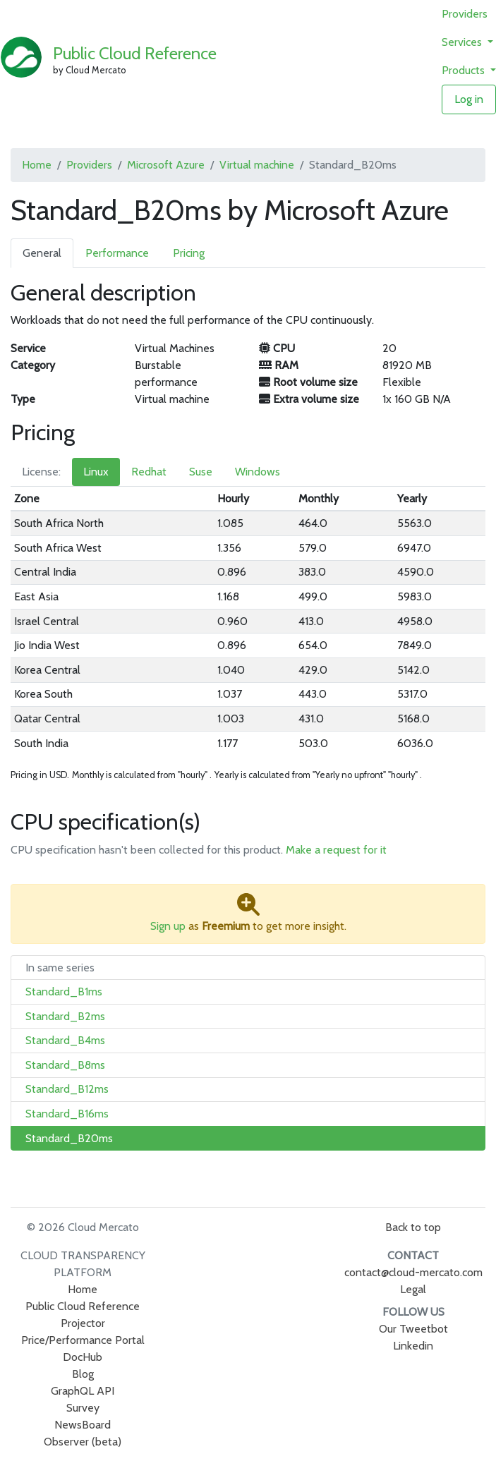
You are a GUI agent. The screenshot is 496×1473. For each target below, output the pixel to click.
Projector (83, 1323)
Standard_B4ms (65, 1040)
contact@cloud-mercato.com (413, 1272)
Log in (468, 99)
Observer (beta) (82, 1441)
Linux (96, 471)
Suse (200, 471)
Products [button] (465, 70)
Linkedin (413, 1345)
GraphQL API (82, 1391)
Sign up (168, 926)
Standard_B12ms (67, 1089)
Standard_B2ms (65, 1016)
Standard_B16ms (67, 1113)
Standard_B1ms (63, 991)
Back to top (413, 1227)
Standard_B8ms (65, 1065)
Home (37, 164)
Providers (465, 13)
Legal (413, 1289)
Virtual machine (256, 164)
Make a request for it (336, 849)
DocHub (82, 1357)
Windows (257, 471)
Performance (117, 253)
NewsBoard (82, 1424)
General (42, 253)
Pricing (189, 253)
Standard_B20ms (69, 1138)
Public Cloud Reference (135, 53)
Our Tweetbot (413, 1328)
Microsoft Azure (166, 164)
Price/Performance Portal (83, 1340)
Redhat (149, 471)
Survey (82, 1407)
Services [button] (463, 42)
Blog (83, 1374)
